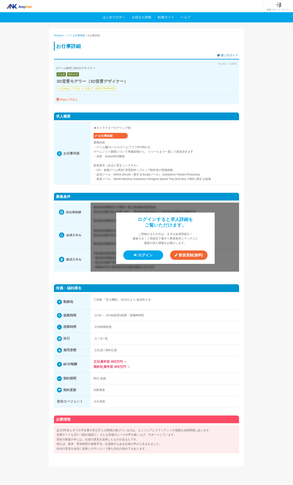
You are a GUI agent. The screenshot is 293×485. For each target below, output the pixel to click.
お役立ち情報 (141, 17)
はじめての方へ (114, 17)
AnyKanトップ (62, 35)
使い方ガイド (227, 55)
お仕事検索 (79, 35)
